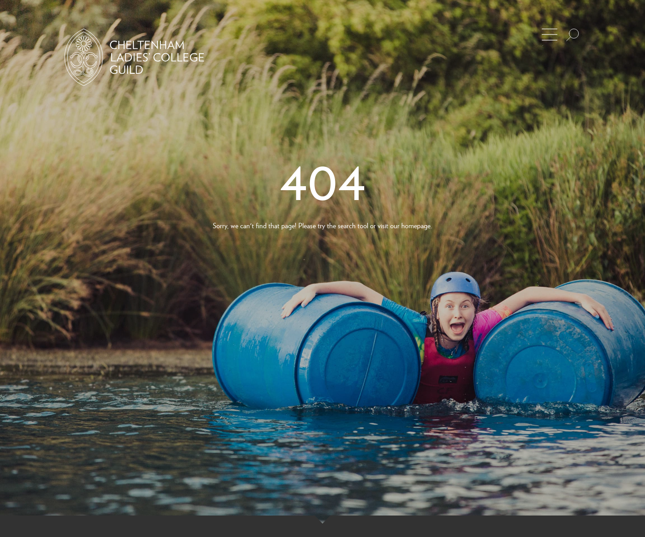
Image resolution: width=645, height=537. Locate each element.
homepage (415, 225)
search (347, 225)
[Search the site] (572, 35)
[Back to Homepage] (134, 57)
